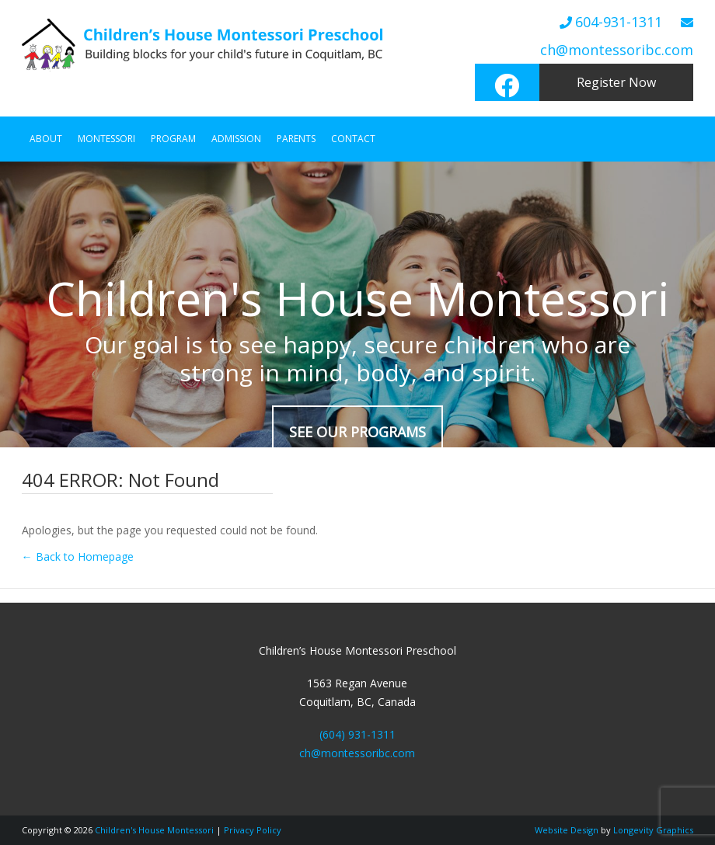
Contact (353, 138)
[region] (357, 304)
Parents (296, 138)
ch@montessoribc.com (616, 49)
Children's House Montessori (154, 830)
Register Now (616, 82)
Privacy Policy (252, 830)
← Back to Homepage (78, 556)
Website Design (566, 830)
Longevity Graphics (653, 830)
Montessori (106, 138)
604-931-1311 (618, 21)
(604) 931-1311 (357, 734)
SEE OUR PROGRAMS (357, 431)
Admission (236, 138)
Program (173, 138)
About (46, 138)
